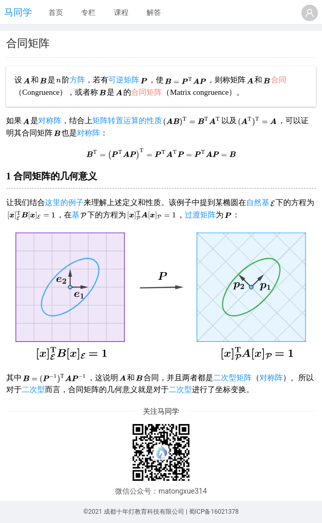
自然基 (257, 202)
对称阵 (49, 120)
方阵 (77, 80)
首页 (56, 12)
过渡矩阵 (200, 215)
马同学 (18, 12)
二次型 (33, 389)
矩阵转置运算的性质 (127, 120)
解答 (154, 12)
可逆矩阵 (123, 80)
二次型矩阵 (232, 378)
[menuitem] (55, 13)
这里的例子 (64, 202)
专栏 (88, 12)
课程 (121, 12)
